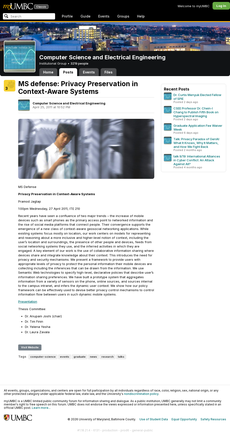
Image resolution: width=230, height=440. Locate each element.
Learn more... (41, 408)
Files (108, 72)
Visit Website (30, 347)
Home (48, 72)
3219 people (79, 63)
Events (103, 16)
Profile (67, 16)
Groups (123, 16)
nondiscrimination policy (141, 394)
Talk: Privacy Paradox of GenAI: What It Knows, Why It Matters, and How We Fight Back (196, 143)
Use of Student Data (153, 419)
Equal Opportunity (184, 419)
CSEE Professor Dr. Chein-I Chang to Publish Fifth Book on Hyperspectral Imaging (195, 112)
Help (141, 16)
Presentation (27, 301)
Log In (221, 6)
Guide (85, 16)
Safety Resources (213, 419)
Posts (68, 72)
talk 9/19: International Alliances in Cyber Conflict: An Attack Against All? (196, 160)
